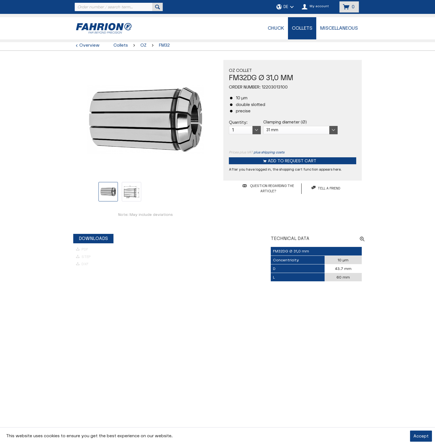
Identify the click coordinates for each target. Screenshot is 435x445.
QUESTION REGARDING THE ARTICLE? (268, 188)
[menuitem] (118, 7)
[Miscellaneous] (339, 28)
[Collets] (302, 28)
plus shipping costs (269, 152)
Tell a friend (326, 188)
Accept (421, 436)
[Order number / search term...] (118, 7)
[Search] (157, 7)
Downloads (93, 238)
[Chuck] (276, 28)
